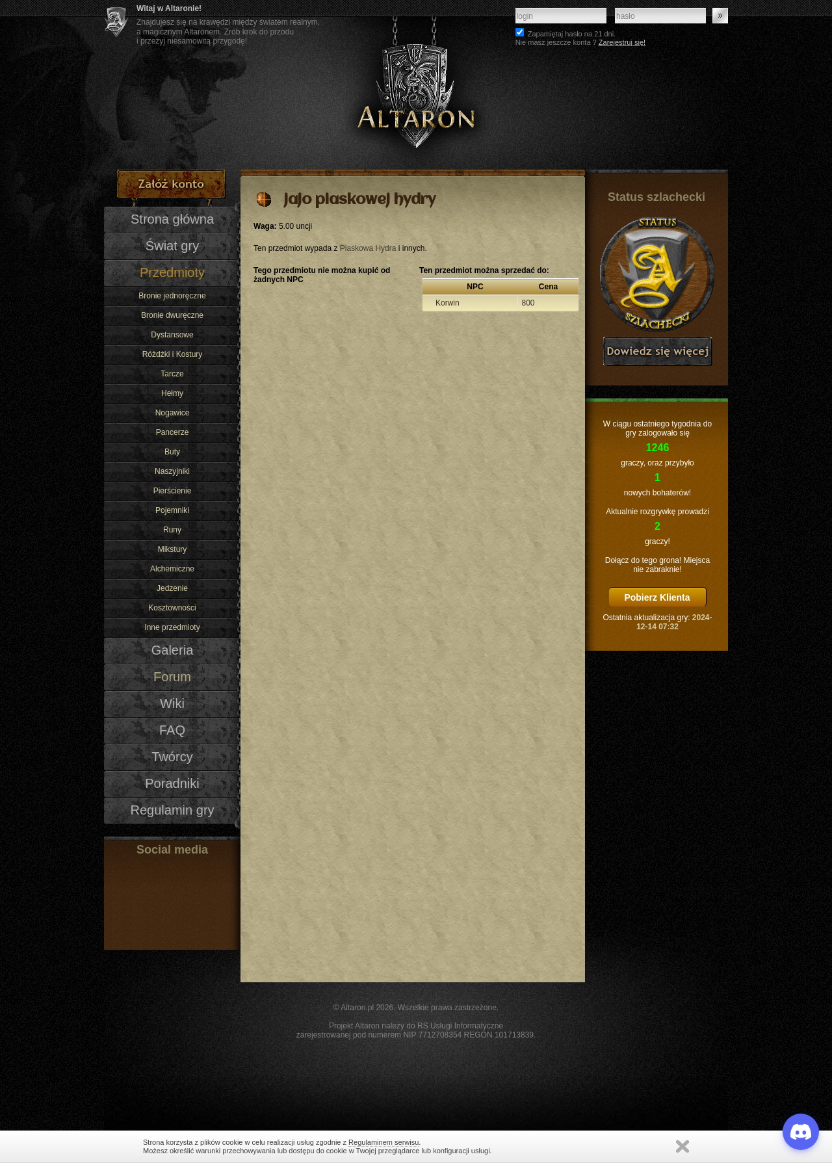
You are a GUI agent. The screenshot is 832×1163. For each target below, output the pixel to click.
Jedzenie (172, 588)
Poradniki (172, 783)
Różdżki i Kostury (172, 354)
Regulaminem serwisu (383, 1142)
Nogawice (172, 412)
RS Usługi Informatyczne (460, 1025)
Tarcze (172, 373)
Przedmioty (172, 272)
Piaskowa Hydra (368, 248)
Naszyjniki (172, 471)
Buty (172, 451)
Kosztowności (172, 607)
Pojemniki (172, 510)
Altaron (416, 85)
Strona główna (172, 219)
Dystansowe (172, 334)
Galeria (172, 650)
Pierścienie (172, 490)
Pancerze (172, 432)
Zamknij (682, 1146)
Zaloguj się (720, 15)
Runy (172, 529)
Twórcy (171, 757)
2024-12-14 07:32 (674, 622)
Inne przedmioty (172, 627)
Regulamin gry (172, 810)
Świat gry (172, 246)
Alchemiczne (172, 568)
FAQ (172, 730)
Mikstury (172, 549)
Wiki (172, 703)
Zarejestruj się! (622, 42)
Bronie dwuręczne (172, 315)
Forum (172, 677)
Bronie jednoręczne (171, 295)
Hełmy (172, 393)
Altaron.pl (357, 1007)
